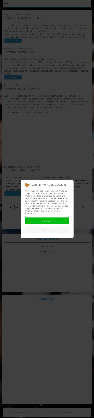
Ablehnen (47, 230)
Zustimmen (47, 221)
